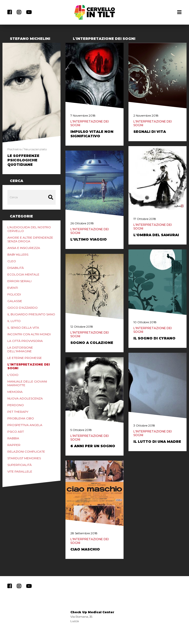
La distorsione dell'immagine (20, 349)
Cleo (11, 261)
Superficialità (19, 465)
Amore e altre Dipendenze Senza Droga (30, 239)
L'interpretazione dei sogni (28, 366)
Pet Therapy (17, 412)
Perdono (15, 405)
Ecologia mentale (23, 274)
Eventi (12, 288)
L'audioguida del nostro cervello (29, 229)
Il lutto (14, 321)
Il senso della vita (23, 327)
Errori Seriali (19, 281)
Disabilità (15, 268)
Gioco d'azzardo (22, 307)
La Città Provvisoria (25, 341)
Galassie (14, 301)
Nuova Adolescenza (25, 398)
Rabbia (13, 438)
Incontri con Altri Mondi (29, 334)
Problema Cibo (20, 418)
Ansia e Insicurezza (23, 248)
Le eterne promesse (24, 358)
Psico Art (15, 431)
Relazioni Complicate (26, 451)
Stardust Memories (24, 458)
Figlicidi (14, 294)
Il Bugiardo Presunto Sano (31, 314)
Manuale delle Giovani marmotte (27, 383)
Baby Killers (17, 254)
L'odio (12, 375)
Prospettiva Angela (24, 425)
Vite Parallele (19, 471)
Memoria (15, 392)
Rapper (13, 445)
